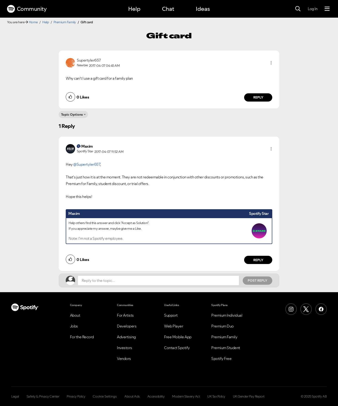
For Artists (125, 315)
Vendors (124, 358)
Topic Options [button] (72, 114)
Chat (168, 9)
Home (33, 22)
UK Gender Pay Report (249, 396)
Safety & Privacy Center (43, 396)
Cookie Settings (105, 396)
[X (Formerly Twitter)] (306, 309)
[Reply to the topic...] (158, 280)
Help (134, 9)
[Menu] (327, 9)
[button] (271, 62)
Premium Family (65, 22)
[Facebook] (321, 309)
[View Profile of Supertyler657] (89, 60)
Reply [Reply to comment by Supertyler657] (258, 97)
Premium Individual (226, 315)
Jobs (74, 326)
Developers (126, 326)
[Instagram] (291, 309)
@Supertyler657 (86, 164)
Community (26, 9)
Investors (124, 347)
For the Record (82, 336)
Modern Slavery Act (186, 396)
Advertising (126, 336)
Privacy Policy (76, 396)
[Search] (298, 9)
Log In (312, 8)
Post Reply (257, 280)
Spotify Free (221, 358)
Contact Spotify (177, 347)
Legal (15, 396)
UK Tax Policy (216, 396)
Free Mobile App (178, 336)
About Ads (132, 396)
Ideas (203, 9)
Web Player (173, 326)
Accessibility (156, 396)
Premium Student (225, 347)
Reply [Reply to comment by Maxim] (258, 260)
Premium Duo (222, 326)
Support (171, 315)
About (75, 315)
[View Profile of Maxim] (87, 146)
